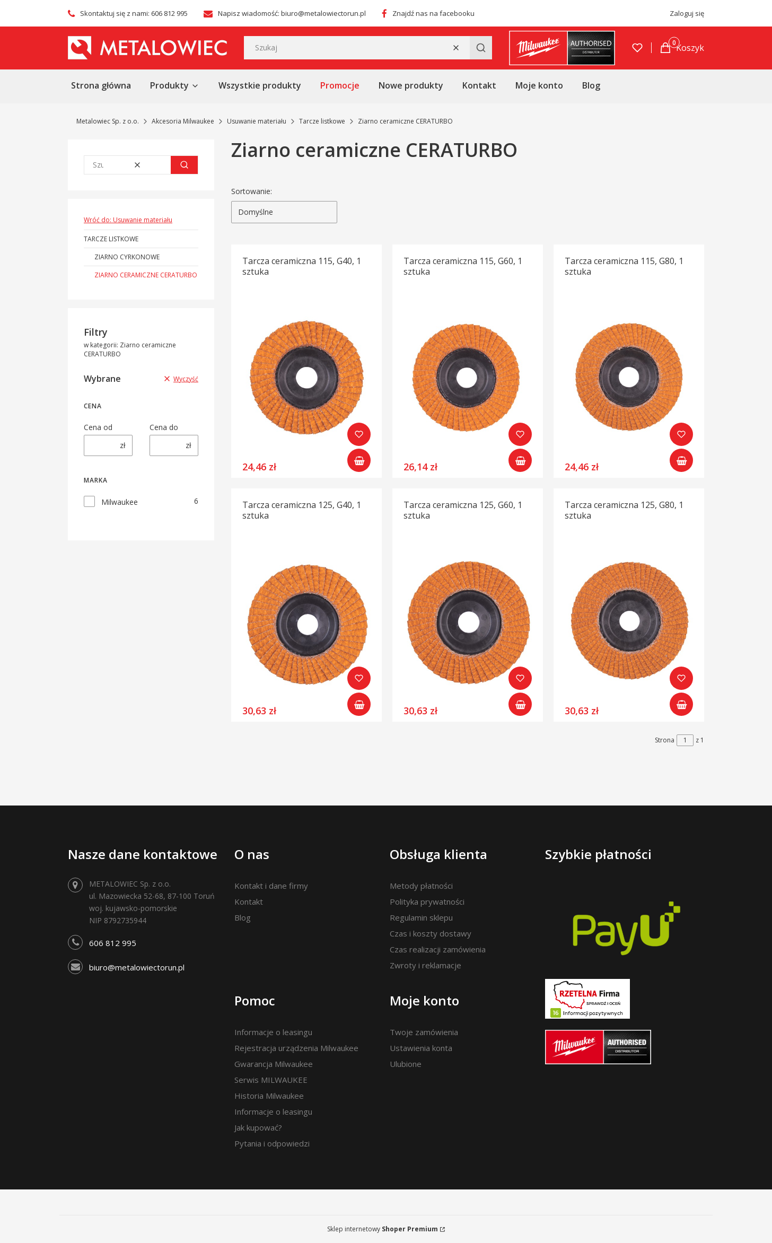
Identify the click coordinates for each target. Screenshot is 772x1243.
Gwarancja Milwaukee (273, 1063)
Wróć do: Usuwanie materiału (128, 219)
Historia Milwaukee (269, 1095)
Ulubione (406, 1063)
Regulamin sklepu (421, 917)
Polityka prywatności (427, 901)
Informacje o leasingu (273, 1032)
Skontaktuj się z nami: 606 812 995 (134, 13)
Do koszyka (359, 460)
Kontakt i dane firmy (271, 885)
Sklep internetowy (382, 1228)
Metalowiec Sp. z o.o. (107, 121)
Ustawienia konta (421, 1048)
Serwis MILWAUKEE (271, 1079)
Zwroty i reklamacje (425, 965)
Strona (664, 740)
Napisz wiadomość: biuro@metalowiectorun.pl (292, 13)
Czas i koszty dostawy (430, 933)
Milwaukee (119, 502)
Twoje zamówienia (424, 1032)
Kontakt (248, 901)
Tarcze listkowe (322, 121)
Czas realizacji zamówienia (438, 949)
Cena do (164, 427)
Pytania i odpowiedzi (272, 1143)
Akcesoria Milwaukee (183, 121)
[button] (481, 47)
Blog (242, 917)
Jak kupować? (258, 1127)
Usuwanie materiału (256, 121)
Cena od (98, 427)
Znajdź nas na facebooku (433, 13)
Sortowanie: (251, 191)
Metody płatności (421, 885)
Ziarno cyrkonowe (127, 256)
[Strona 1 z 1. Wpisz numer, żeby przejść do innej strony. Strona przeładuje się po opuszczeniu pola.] (685, 740)
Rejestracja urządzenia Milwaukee (296, 1048)
